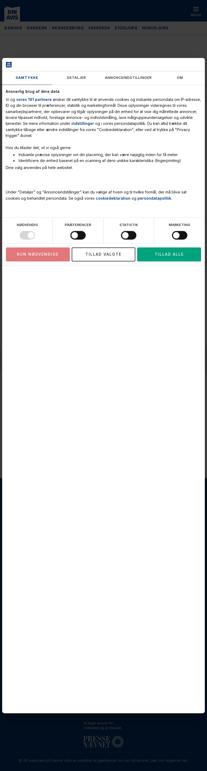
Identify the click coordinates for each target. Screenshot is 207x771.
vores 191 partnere (34, 99)
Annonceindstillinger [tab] (128, 78)
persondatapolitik (154, 198)
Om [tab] (180, 78)
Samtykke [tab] (27, 78)
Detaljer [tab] (76, 78)
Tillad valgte (103, 254)
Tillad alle (169, 254)
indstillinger (82, 123)
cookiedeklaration (113, 198)
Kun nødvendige (38, 254)
